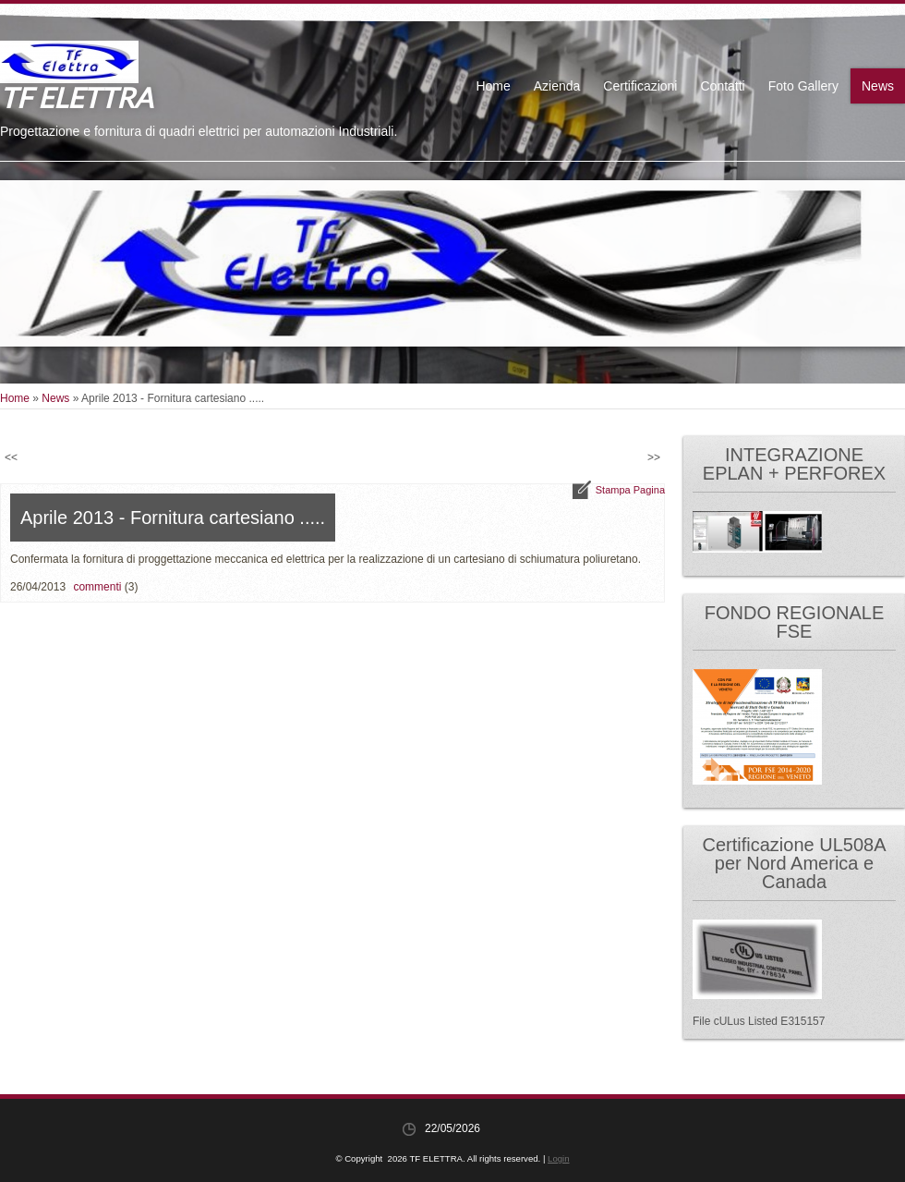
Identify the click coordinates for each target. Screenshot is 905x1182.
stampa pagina (630, 489)
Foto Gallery (803, 86)
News (878, 86)
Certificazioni (640, 86)
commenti (97, 586)
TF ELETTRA (76, 97)
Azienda (557, 86)
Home (493, 86)
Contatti (722, 86)
